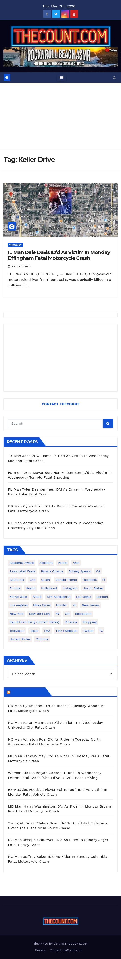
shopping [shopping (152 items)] (89, 622)
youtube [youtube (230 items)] (42, 639)
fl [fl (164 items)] (103, 579)
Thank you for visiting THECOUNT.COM (60, 943)
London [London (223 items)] (102, 596)
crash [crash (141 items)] (45, 579)
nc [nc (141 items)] (74, 605)
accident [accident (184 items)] (46, 562)
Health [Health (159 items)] (31, 588)
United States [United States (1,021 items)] (20, 639)
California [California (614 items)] (17, 579)
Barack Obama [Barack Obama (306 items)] (52, 571)
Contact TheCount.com (66, 950)
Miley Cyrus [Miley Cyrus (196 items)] (42, 605)
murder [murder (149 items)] (61, 605)
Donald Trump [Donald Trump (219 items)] (66, 579)
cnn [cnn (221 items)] (33, 579)
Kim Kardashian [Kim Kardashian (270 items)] (59, 596)
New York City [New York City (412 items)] (39, 613)
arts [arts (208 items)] (76, 562)
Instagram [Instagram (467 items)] (70, 588)
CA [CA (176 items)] (98, 571)
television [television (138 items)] (17, 630)
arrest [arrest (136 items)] (62, 562)
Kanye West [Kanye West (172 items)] (18, 596)
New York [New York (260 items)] (17, 613)
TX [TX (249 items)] (101, 630)
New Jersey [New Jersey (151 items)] (90, 605)
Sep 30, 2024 (22, 266)
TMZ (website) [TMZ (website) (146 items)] (66, 630)
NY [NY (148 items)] (57, 613)
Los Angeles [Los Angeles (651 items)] (19, 605)
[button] (114, 77)
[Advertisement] (60, 116)
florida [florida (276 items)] (15, 588)
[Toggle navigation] (61, 77)
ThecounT (15, 245)
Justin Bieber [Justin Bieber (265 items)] (93, 588)
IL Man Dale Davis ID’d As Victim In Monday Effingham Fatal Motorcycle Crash (59, 255)
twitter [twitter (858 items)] (88, 630)
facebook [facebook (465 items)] (89, 579)
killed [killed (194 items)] (37, 596)
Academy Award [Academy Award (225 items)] (22, 562)
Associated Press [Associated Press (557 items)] (22, 571)
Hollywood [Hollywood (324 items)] (49, 588)
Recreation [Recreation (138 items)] (83, 613)
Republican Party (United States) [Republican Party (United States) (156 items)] (34, 622)
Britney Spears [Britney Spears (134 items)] (80, 571)
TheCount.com (27, 691)
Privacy (40, 950)
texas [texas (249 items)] (34, 630)
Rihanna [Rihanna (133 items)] (71, 622)
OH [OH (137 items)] (67, 613)
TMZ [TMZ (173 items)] (47, 630)
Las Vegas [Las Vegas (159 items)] (83, 596)
